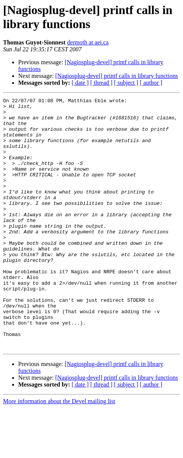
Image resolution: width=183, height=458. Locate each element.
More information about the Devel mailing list (59, 451)
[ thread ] (101, 82)
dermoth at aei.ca (88, 42)
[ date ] (80, 82)
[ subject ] (126, 82)
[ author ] (151, 82)
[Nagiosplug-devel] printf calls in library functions (116, 76)
